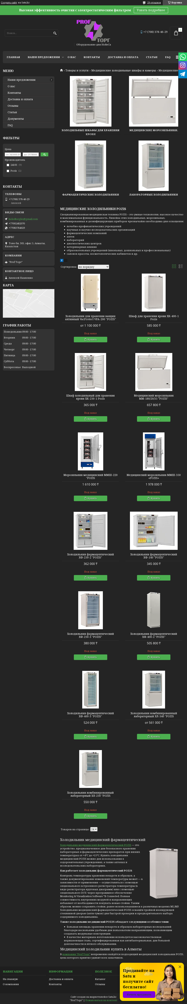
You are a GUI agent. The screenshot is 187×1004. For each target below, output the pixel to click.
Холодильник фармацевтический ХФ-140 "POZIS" (153, 556)
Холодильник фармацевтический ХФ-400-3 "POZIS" (90, 715)
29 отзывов (154, 2)
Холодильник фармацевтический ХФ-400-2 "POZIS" (153, 635)
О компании (11, 984)
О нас (72, 57)
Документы (16, 118)
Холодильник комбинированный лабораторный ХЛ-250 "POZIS (90, 794)
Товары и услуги (77, 70)
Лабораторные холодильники (153, 194)
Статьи (151, 57)
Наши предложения (44, 57)
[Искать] (55, 33)
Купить (92, 339)
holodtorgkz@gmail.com (23, 219)
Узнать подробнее (151, 10)
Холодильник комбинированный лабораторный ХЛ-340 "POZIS (154, 715)
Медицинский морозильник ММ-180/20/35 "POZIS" (154, 397)
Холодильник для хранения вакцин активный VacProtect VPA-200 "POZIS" (90, 318)
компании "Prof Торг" (76, 954)
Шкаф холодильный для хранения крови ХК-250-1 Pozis (90, 397)
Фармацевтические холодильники (90, 194)
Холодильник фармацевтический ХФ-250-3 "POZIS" (90, 635)
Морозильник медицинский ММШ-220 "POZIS (91, 476)
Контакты (92, 57)
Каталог (100, 979)
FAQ (168, 57)
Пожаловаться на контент (101, 1000)
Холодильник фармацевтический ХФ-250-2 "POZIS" (90, 556)
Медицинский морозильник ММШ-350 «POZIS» (154, 476)
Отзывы (13, 105)
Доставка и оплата (123, 57)
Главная (13, 57)
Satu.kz (112, 996)
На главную (10, 979)
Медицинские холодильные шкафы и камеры (123, 70)
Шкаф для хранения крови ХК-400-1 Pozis (154, 318)
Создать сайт (9, 2)
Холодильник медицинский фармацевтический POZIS (95, 845)
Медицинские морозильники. (153, 130)
